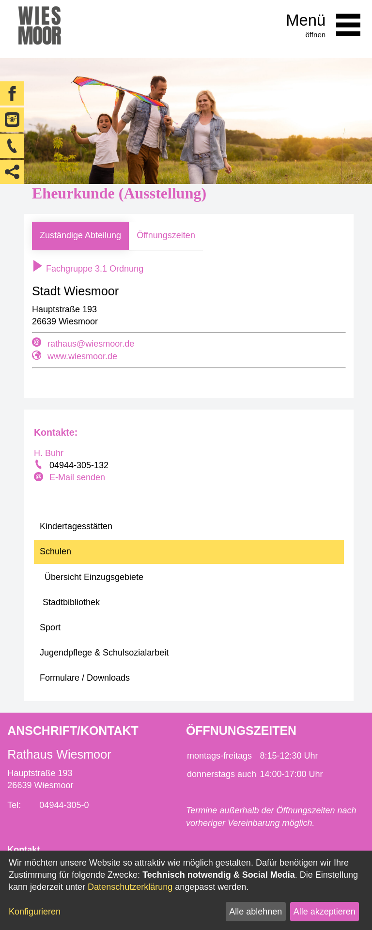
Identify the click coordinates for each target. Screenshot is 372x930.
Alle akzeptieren (325, 911)
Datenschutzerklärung (130, 887)
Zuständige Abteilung (80, 235)
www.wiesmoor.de (82, 356)
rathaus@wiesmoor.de (90, 344)
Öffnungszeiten (166, 235)
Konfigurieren (35, 911)
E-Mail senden (77, 477)
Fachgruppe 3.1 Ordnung (87, 269)
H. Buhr (48, 453)
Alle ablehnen (255, 911)
